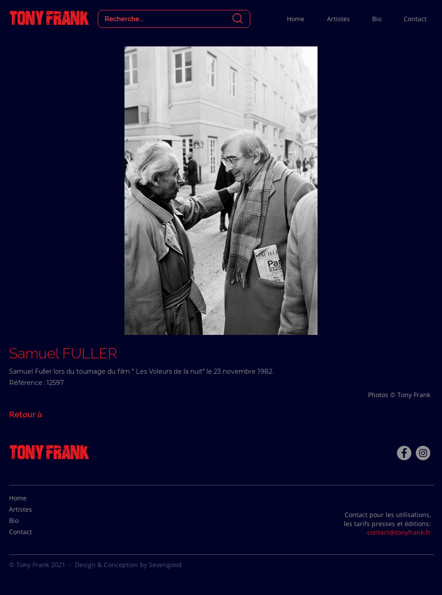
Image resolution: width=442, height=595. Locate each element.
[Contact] (31, 532)
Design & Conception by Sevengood (128, 564)
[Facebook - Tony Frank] (404, 453)
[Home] (31, 498)
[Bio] (31, 521)
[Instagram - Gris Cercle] (423, 453)
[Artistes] (31, 509)
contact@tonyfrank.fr (399, 532)
